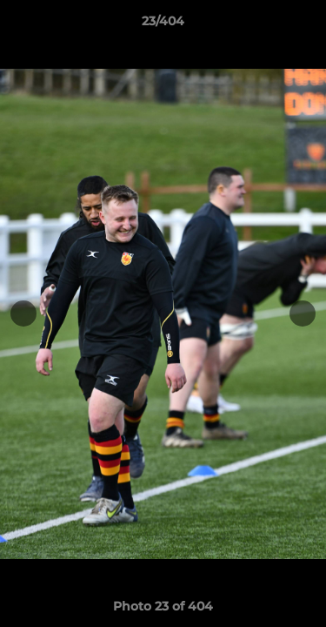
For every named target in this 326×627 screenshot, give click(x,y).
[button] (305, 25)
